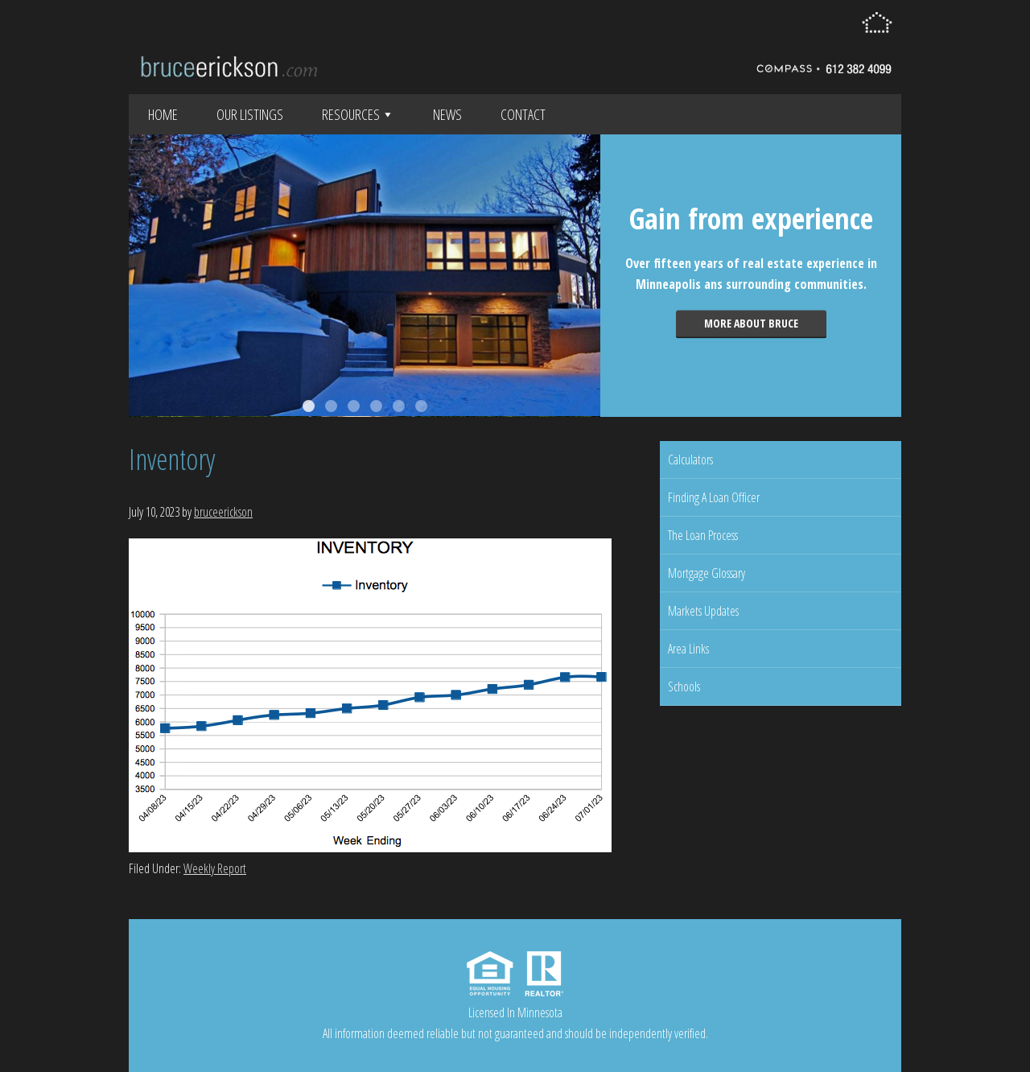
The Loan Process (703, 535)
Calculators (690, 459)
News (447, 114)
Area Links (688, 649)
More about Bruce (751, 323)
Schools (684, 686)
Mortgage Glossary (706, 573)
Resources (358, 114)
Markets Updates (703, 611)
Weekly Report (214, 868)
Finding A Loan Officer (714, 497)
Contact (523, 114)
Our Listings (249, 114)
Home (163, 114)
